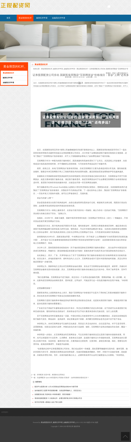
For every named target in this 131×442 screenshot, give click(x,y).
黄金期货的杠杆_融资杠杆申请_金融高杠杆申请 (58, 69)
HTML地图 (94, 422)
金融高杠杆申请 (58, 18)
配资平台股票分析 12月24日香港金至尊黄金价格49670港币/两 (56, 387)
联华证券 (70, 426)
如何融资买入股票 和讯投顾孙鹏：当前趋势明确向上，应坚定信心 (58, 390)
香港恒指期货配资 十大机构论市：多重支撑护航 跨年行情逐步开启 (58, 398)
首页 (8, 18)
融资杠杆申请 (41, 18)
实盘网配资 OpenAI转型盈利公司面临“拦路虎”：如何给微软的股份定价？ (63, 378)
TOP (125, 436)
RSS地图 (87, 422)
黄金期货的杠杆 (25, 18)
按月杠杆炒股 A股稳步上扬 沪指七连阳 (48, 402)
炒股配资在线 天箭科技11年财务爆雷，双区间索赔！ (53, 394)
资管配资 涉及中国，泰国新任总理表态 (51, 375)
